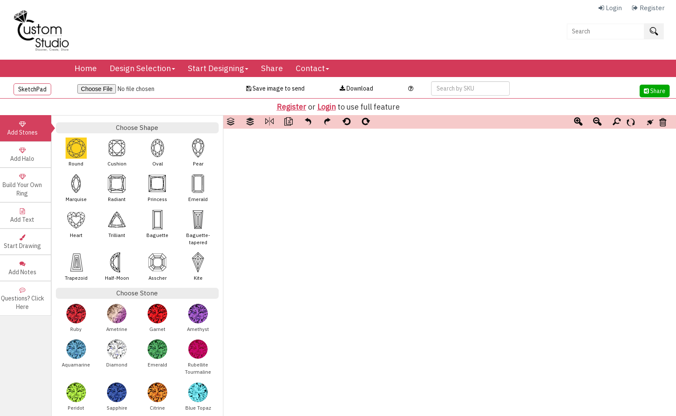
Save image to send (275, 88)
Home (85, 68)
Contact (312, 68)
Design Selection (142, 68)
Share (272, 68)
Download (356, 88)
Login (326, 107)
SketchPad (32, 89)
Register (291, 107)
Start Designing (218, 68)
